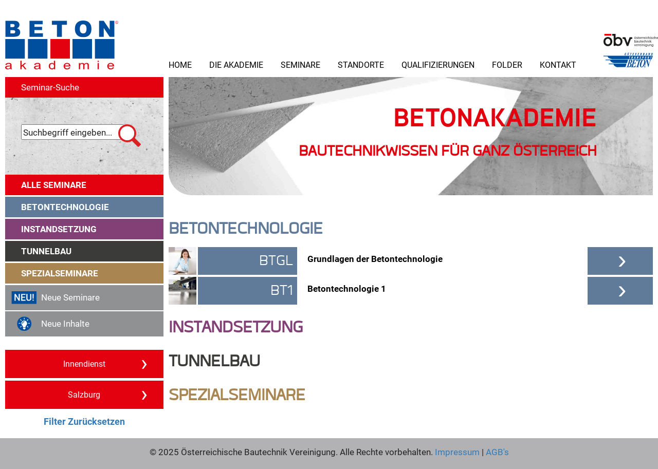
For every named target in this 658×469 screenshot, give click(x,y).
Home (180, 64)
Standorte (361, 64)
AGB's (496, 452)
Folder (507, 64)
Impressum (457, 452)
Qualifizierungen (437, 64)
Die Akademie (236, 64)
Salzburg (108, 394)
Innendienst (105, 363)
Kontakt (558, 64)
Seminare (300, 64)
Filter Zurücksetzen (84, 421)
